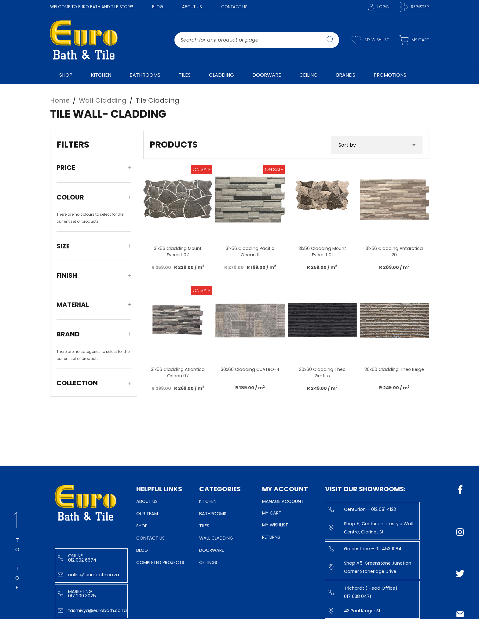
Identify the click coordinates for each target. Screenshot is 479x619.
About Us (192, 7)
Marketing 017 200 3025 (77, 593)
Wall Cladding (216, 538)
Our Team (147, 514)
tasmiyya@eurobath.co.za (92, 610)
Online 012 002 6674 (77, 558)
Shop (142, 526)
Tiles (204, 526)
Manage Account (283, 501)
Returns (271, 537)
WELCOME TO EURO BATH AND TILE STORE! (91, 7)
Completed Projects (160, 562)
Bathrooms (212, 514)
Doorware (211, 550)
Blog (157, 7)
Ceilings (208, 562)
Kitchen (208, 501)
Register (414, 7)
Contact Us (234, 7)
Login (378, 7)
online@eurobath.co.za (88, 575)
